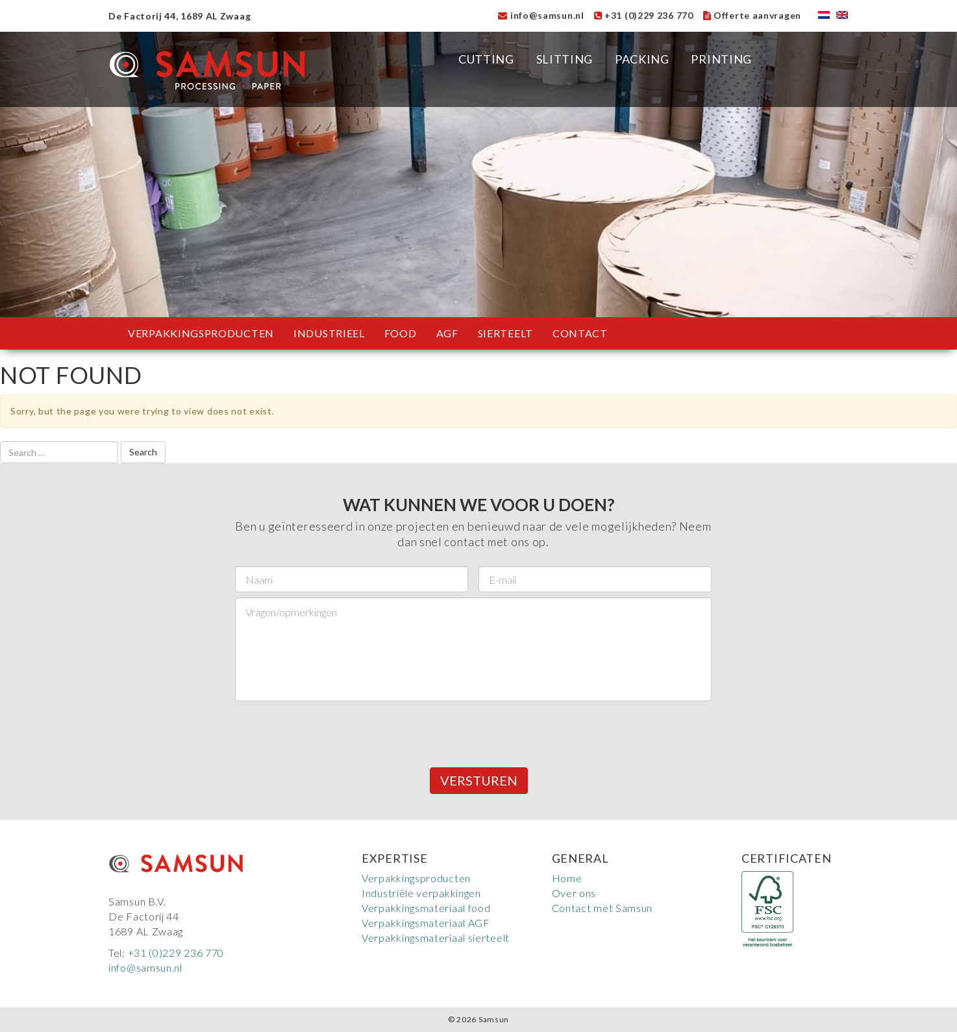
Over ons (574, 893)
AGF (447, 333)
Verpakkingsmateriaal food (426, 908)
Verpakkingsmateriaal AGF (426, 923)
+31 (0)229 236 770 (643, 15)
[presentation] (333, 731)
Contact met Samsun (602, 908)
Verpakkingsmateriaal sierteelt (436, 937)
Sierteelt (505, 333)
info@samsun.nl (541, 15)
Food (400, 333)
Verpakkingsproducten (201, 333)
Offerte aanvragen (752, 15)
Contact (580, 333)
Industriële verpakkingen (421, 893)
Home (567, 878)
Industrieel (329, 333)
